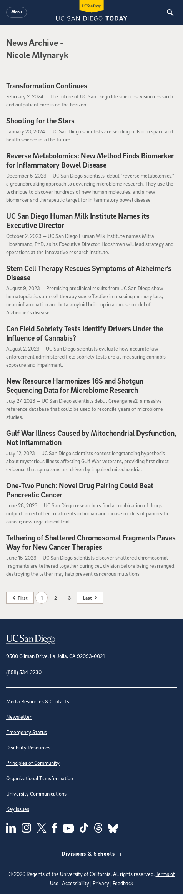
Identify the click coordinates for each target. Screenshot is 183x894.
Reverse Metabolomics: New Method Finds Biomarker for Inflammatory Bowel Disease (90, 160)
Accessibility (75, 883)
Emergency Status (26, 732)
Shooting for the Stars (40, 120)
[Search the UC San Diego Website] (170, 12)
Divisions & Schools (91, 853)
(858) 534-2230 (24, 672)
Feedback (123, 883)
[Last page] (90, 598)
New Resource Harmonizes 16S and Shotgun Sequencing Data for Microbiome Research (74, 385)
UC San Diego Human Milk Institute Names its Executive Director (78, 220)
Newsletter (19, 716)
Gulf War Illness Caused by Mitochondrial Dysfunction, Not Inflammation (91, 438)
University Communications (36, 793)
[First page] (20, 598)
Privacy (101, 883)
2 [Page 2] (55, 598)
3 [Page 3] (69, 598)
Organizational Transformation (39, 778)
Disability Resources (28, 747)
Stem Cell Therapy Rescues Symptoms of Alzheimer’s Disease (88, 273)
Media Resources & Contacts (37, 701)
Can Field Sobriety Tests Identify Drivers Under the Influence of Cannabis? (84, 333)
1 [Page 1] (42, 598)
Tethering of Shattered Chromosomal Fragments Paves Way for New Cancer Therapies (91, 542)
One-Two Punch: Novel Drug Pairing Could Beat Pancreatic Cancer (79, 490)
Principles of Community (33, 762)
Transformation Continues (46, 85)
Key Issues (17, 809)
